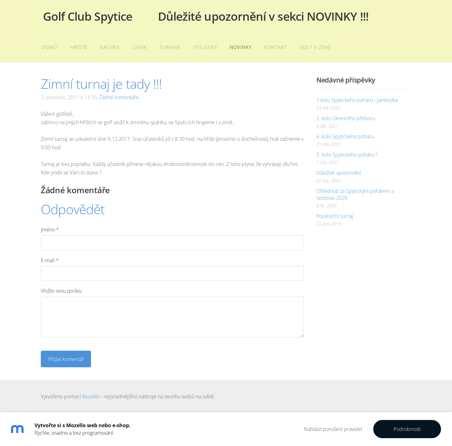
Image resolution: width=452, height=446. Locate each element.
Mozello (91, 396)
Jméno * (50, 229)
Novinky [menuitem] (241, 47)
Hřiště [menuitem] (78, 47)
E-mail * (50, 260)
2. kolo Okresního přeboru (345, 118)
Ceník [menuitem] (139, 47)
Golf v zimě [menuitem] (315, 47)
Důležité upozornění (338, 172)
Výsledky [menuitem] (205, 47)
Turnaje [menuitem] (169, 47)
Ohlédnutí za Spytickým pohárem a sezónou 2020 (355, 194)
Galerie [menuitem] (110, 47)
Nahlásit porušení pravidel (333, 429)
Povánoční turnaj (334, 216)
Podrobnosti (407, 429)
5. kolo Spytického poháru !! (347, 154)
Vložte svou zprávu (61, 290)
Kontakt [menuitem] (275, 47)
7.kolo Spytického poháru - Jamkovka (357, 100)
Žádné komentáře (119, 97)
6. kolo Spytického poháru (345, 136)
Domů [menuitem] (50, 47)
